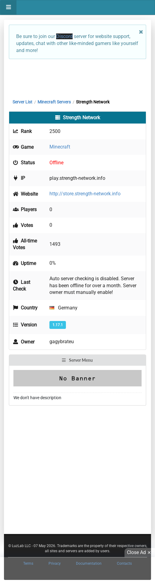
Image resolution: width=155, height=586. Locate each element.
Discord (64, 36)
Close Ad (140, 552)
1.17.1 (57, 325)
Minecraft (59, 147)
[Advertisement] (77, 77)
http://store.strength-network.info (85, 194)
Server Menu (77, 360)
